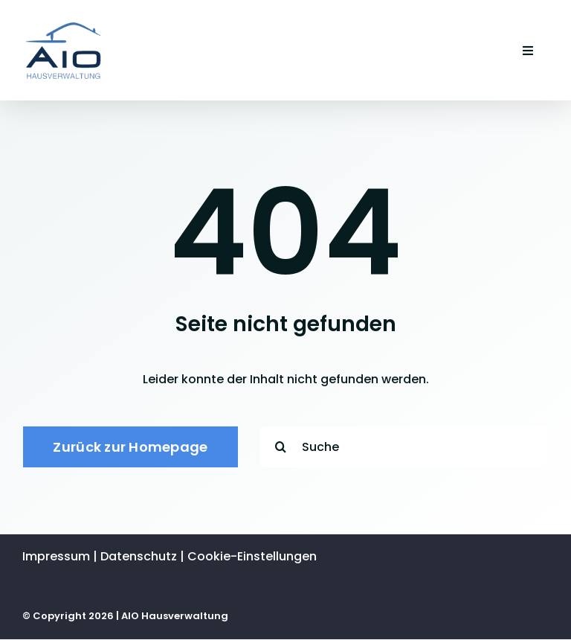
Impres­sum (56, 556)
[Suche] (404, 446)
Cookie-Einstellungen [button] (252, 556)
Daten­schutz (138, 556)
